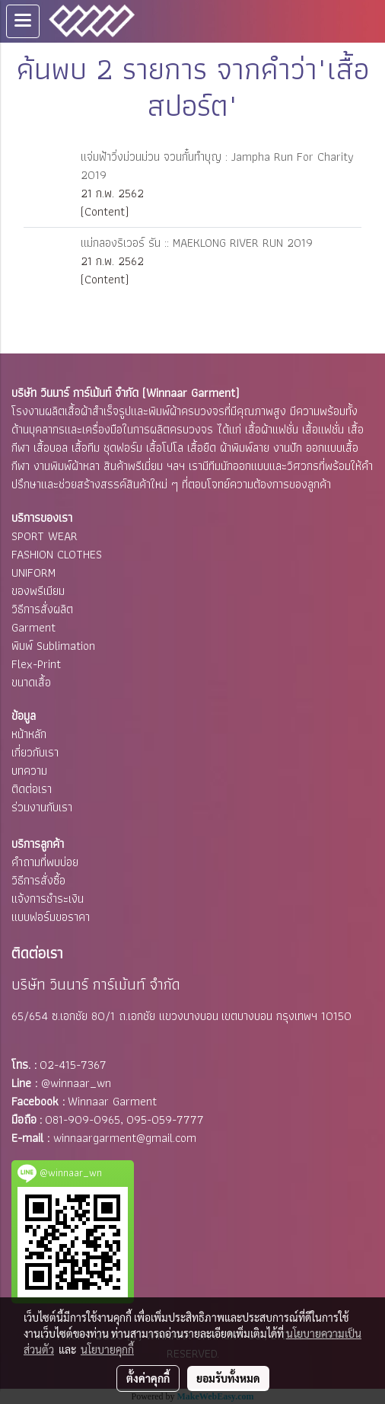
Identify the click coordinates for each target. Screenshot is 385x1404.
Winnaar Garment (112, 1101)
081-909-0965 (82, 1119)
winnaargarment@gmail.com (124, 1137)
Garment (33, 627)
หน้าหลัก (28, 734)
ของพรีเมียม (38, 590)
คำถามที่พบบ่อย (44, 862)
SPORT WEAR (44, 535)
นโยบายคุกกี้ (107, 1349)
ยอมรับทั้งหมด (228, 1378)
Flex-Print (36, 663)
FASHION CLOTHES (56, 554)
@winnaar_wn (76, 1082)
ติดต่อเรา (31, 788)
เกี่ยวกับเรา (35, 752)
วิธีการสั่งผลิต (42, 609)
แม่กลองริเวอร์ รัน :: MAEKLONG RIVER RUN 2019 (197, 242)
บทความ (29, 770)
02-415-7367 (73, 1064)
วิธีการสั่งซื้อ (38, 880)
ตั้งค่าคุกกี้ (148, 1378)
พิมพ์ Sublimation (53, 645)
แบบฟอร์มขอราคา (50, 916)
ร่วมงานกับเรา (41, 807)
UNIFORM (33, 572)
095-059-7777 (165, 1119)
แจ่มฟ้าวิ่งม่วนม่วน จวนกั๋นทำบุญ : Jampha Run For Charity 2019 (217, 165)
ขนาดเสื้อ (31, 682)
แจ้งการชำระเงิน (47, 898)
